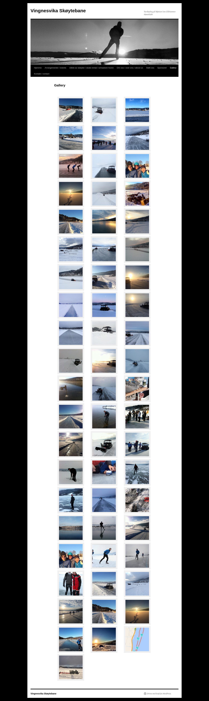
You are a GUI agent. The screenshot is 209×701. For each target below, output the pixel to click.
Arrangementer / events (55, 68)
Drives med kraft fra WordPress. (159, 694)
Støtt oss (150, 68)
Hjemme (38, 68)
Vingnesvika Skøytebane (58, 10)
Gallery (173, 68)
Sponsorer (162, 68)
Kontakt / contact (41, 74)
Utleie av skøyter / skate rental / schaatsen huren (91, 68)
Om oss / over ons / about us (130, 68)
